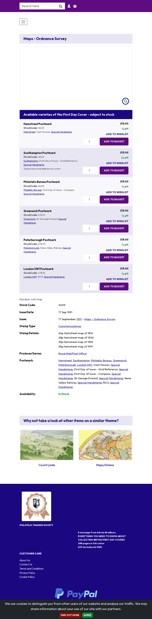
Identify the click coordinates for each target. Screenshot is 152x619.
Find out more (70, 615)
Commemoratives (69, 326)
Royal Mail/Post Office (72, 353)
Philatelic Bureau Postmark (42, 182)
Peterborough (31, 247)
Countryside (46, 465)
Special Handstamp (61, 131)
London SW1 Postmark (38, 269)
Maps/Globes (105, 465)
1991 (79, 319)
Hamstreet (29, 131)
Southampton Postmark (40, 153)
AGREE (87, 615)
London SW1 (30, 276)
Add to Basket (114, 141)
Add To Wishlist (117, 134)
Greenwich (30, 218)
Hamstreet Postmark (38, 124)
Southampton (31, 160)
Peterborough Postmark (40, 240)
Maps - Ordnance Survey (99, 319)
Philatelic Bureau (33, 189)
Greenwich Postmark (37, 211)
